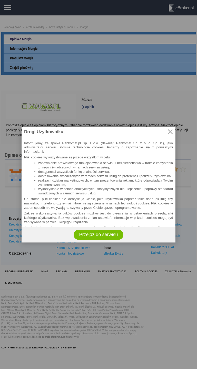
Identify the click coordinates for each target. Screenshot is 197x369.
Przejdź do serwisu (98, 234)
